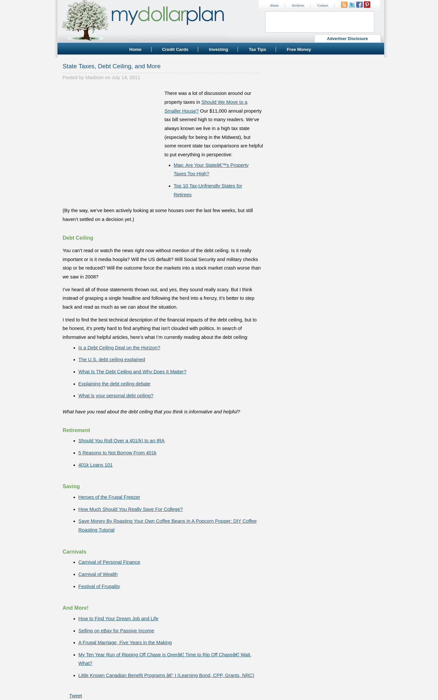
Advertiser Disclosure (347, 38)
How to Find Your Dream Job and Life (119, 618)
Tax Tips (257, 49)
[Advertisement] (112, 130)
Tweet (75, 695)
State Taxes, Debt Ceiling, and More (112, 66)
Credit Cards (175, 49)
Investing (218, 49)
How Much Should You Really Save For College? (131, 509)
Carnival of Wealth (98, 574)
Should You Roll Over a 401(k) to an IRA (122, 440)
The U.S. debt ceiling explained (112, 359)
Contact (322, 5)
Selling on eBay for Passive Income (116, 630)
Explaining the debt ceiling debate (114, 383)
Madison (94, 77)
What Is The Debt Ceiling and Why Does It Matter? (133, 371)
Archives (298, 5)
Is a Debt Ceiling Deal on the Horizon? (119, 347)
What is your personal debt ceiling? (116, 395)
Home (135, 49)
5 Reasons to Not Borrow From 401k (118, 452)
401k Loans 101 (96, 465)
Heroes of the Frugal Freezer (109, 497)
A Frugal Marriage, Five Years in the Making (125, 642)
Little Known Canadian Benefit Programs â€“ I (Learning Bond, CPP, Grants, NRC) (166, 675)
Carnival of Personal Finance (109, 562)
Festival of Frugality (99, 586)
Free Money (299, 49)
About (274, 5)
